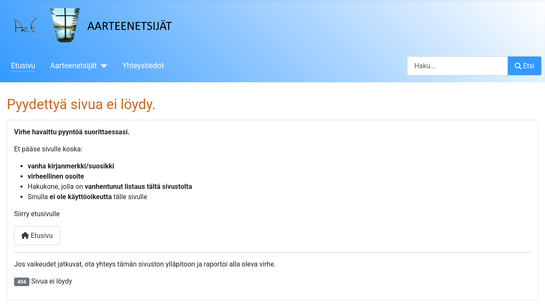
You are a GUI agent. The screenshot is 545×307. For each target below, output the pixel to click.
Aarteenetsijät (73, 65)
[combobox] (457, 65)
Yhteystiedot (143, 65)
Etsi (524, 66)
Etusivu (23, 65)
